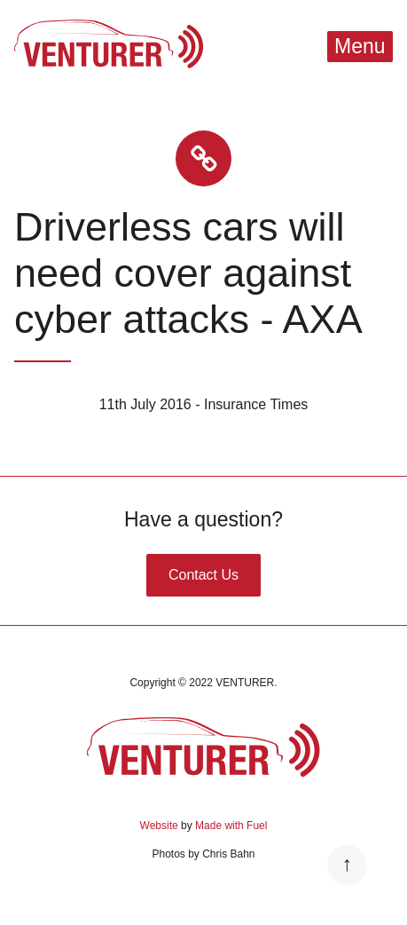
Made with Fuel (231, 825)
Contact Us (203, 574)
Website (159, 825)
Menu (360, 46)
